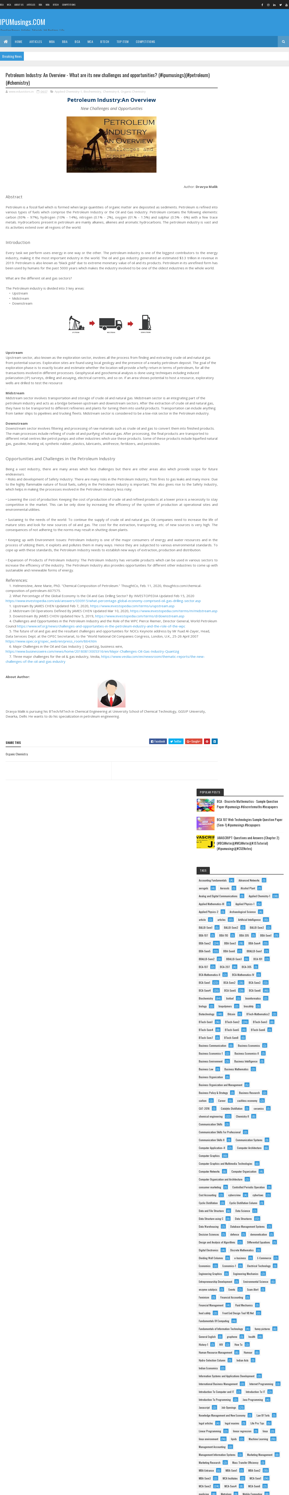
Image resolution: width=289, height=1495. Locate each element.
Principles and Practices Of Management (244, 1211)
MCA (9, 4)
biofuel (225, 361)
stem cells (227, 1361)
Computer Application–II (235, 566)
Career (225, 511)
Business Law (263, 464)
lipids (225, 1007)
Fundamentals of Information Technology (244, 849)
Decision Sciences (232, 692)
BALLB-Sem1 (228, 251)
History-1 (266, 865)
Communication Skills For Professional (243, 542)
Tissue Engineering (232, 1400)
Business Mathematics (234, 471)
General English (257, 857)
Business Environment (233, 456)
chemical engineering (255, 527)
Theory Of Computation (234, 1392)
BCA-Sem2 (228, 338)
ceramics (227, 527)
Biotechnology (251, 377)
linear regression (265, 991)
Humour (226, 888)
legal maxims (229, 983)
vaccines (244, 1408)
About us (18, 4)
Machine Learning (249, 1007)
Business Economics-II (234, 448)
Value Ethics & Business (234, 1424)
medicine (251, 1085)
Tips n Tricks (265, 1392)
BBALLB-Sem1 (229, 298)
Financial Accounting (233, 810)
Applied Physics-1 (231, 228)
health (246, 865)
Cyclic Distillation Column (236, 652)
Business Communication (235, 424)
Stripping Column (253, 1361)
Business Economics (233, 432)
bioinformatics (248, 361)
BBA (40, 4)
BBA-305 (246, 267)
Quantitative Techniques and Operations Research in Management (250, 1314)
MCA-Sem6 (228, 1085)
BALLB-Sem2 (254, 251)
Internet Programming (234, 920)
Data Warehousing (261, 676)
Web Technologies (232, 1455)
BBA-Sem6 (252, 290)
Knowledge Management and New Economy (245, 967)
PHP (224, 1195)
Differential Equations (233, 715)
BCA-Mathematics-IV (233, 330)
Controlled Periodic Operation (238, 629)
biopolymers (248, 369)
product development (233, 1250)
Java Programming (232, 951)
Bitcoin (225, 385)
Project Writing (230, 1298)
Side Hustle (228, 1337)
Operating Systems (232, 1148)
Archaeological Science (235, 235)
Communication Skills (258, 534)
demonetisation (230, 700)
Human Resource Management (238, 881)
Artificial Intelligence (253, 243)
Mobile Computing (253, 1093)
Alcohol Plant (249, 196)
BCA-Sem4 (228, 346)
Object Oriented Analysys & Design (240, 1132)
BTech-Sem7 (229, 416)
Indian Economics (254, 896)
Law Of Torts (228, 975)
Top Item (122, 41)
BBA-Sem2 (251, 275)
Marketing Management (234, 1030)
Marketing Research (232, 1038)
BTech (56, 4)
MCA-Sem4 (253, 1077)
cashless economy (251, 511)
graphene (227, 865)
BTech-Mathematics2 (252, 385)
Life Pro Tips (254, 983)
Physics (226, 1203)
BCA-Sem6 (227, 353)
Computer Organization (234, 605)
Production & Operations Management (242, 1258)
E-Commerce (229, 747)
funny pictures (229, 857)
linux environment (248, 999)
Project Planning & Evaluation (238, 1290)
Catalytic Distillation (254, 519)
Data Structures (230, 676)
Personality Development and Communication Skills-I (250, 1180)
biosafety (226, 377)
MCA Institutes (229, 1069)
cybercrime (257, 637)
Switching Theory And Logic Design (241, 1368)
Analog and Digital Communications (241, 204)
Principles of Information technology (241, 1227)
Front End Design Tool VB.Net (237, 833)
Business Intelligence (233, 464)
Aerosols (226, 196)
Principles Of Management (236, 1235)
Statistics (256, 1353)
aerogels (258, 188)
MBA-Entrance (229, 1054)
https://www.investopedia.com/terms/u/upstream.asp (132, 616)
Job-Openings (229, 959)
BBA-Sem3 (227, 283)
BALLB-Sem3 (229, 259)
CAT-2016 (227, 519)
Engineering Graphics (233, 763)
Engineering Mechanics (234, 770)
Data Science (265, 660)
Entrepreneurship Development (238, 778)
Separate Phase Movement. (256, 1329)
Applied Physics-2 (262, 228)
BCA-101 (253, 306)
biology (226, 369)
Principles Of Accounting (235, 1219)
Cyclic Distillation (253, 645)
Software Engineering (233, 1345)
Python (225, 1306)
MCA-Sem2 (228, 1077)
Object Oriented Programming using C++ (243, 1140)
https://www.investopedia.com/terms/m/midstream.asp (49, 626)
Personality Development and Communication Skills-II (251, 1187)
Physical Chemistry (248, 1195)
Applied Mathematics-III (234, 220)
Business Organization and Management (243, 487)
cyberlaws (227, 645)
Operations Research (233, 1156)
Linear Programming (233, 991)
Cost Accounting (230, 637)
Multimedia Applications (235, 1109)
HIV (223, 873)
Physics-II (247, 1203)
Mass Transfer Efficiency (235, 1046)
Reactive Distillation (259, 1321)
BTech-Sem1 (228, 393)
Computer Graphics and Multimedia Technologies (248, 589)
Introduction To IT (231, 936)
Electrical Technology (258, 755)
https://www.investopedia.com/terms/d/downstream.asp (139, 631)
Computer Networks (232, 597)
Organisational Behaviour (235, 1172)
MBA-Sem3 (253, 1062)
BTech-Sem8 (254, 416)
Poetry (267, 1203)
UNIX (256, 1400)
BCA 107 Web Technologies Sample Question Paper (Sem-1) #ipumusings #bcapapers (260, 117)
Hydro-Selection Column (255, 888)
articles (226, 243)
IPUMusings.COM (22, 22)
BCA (2, 4)
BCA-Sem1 (260, 330)
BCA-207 (248, 314)
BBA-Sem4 (252, 283)
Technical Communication (236, 1384)
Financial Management (234, 818)
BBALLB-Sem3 (229, 306)
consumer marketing (233, 621)
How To (241, 873)
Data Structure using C (234, 668)
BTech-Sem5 (229, 409)
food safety (256, 826)
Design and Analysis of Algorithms (240, 708)
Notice (225, 1125)
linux (224, 999)
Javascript (259, 951)
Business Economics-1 (234, 440)
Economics (253, 747)
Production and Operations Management (243, 1266)
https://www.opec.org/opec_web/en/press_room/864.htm (51, 656)
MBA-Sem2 (228, 1062)
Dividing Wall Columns (234, 739)
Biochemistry (92, 92)
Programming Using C (234, 1282)
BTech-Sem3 (229, 401)
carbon (258, 503)
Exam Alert (227, 802)
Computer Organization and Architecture (243, 613)
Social (248, 1337)
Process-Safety (266, 1243)
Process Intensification (234, 1243)
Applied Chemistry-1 (68, 92)
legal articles (253, 975)
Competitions (69, 4)
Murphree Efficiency (232, 1117)
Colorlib (22, 1489)
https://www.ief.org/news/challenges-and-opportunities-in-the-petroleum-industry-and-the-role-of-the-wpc (118, 641)
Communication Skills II (234, 550)
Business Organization (234, 479)
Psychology (255, 1298)
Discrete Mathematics (233, 731)
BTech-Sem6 (255, 409)
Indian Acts (228, 896)
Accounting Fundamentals (236, 180)
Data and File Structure (234, 660)
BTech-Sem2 (255, 393)
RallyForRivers (229, 1321)
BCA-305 (269, 314)
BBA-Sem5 (227, 290)
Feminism (249, 802)
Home (18, 41)
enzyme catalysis (231, 794)
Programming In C (232, 1274)
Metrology (227, 1093)
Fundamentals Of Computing (237, 841)
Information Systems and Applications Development (249, 904)
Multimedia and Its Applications (238, 1101)
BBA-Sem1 (227, 275)
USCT (225, 1408)
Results (226, 1329)
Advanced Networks (232, 188)
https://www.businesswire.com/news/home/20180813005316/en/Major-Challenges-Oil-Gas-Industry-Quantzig (92, 667)
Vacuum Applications (233, 1416)
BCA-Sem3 (253, 338)
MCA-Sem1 (254, 1069)
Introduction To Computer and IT (239, 928)
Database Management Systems (239, 684)
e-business (263, 739)
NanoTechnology (263, 1117)
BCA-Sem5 (253, 346)
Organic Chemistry (133, 92)
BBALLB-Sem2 (256, 298)
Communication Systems (235, 558)
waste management (232, 1439)
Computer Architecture (234, 574)
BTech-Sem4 (255, 401)
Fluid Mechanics (230, 826)
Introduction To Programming (238, 944)
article (263, 235)
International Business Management (241, 912)
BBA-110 (226, 267)
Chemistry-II (111, 92)
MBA (48, 4)
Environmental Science (234, 786)
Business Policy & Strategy (236, 495)
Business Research (232, 503)
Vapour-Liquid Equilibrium (235, 1431)
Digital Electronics (231, 723)
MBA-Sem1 (254, 1054)
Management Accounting (235, 1014)
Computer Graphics (232, 582)
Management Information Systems (240, 1022)
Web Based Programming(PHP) (239, 1447)
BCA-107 (226, 314)
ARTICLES (31, 4)
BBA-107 (252, 259)
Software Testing (231, 1353)
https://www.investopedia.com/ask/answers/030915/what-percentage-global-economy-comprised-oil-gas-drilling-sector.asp (103, 611)
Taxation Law (229, 1376)
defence (257, 692)
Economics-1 (228, 755)
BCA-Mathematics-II (232, 322)
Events (254, 794)
